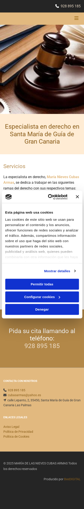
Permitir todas (42, 284)
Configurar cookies (42, 297)
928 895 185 (71, 6)
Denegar (42, 309)
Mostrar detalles (57, 271)
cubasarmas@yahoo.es (24, 395)
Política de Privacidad (18, 431)
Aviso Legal (11, 427)
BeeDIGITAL (72, 479)
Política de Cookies (16, 436)
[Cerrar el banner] (77, 196)
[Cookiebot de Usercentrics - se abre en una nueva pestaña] (50, 197)
